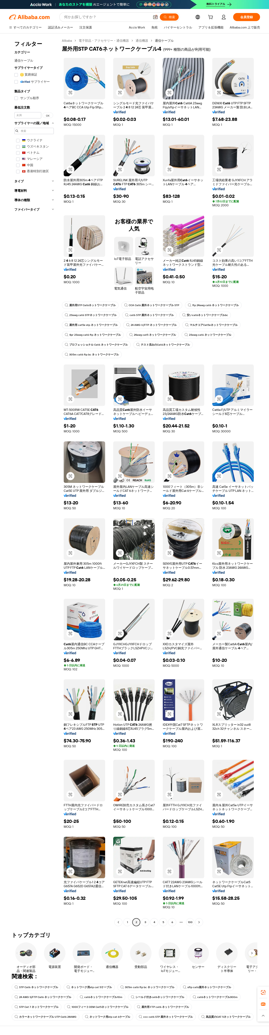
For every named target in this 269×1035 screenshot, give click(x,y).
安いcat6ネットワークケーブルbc (205, 315)
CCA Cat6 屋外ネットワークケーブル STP (151, 305)
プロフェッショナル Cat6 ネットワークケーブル (96, 344)
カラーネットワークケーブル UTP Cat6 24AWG (45, 1017)
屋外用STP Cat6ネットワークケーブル (90, 305)
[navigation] (34, 482)
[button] (155, 17)
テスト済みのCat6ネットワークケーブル (163, 344)
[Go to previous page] (118, 922)
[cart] (211, 18)
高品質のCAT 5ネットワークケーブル (226, 1017)
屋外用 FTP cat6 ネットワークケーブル (163, 1007)
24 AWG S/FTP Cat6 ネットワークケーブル (43, 997)
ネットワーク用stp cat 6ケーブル (107, 1017)
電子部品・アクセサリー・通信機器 (104, 40)
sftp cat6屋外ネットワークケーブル (207, 987)
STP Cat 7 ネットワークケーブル (37, 1007)
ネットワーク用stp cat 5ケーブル (89, 987)
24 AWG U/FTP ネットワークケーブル (151, 325)
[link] (263, 992)
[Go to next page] (199, 922)
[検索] (169, 17)
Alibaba (67, 40)
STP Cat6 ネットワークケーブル (36, 987)
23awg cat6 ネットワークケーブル (207, 335)
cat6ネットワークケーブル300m (215, 997)
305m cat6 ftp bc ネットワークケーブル (92, 354)
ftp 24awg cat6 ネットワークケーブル (213, 305)
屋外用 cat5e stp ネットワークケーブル (91, 325)
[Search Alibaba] (106, 17)
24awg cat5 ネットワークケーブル (152, 335)
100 (190, 922)
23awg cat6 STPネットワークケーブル (91, 315)
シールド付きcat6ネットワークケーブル (157, 997)
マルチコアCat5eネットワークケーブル (211, 325)
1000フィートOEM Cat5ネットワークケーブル (97, 1007)
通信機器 (142, 40)
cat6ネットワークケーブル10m (101, 997)
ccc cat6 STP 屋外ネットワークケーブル (166, 1017)
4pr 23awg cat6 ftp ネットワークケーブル (93, 335)
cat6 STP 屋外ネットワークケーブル (149, 315)
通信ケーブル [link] (164, 40)
